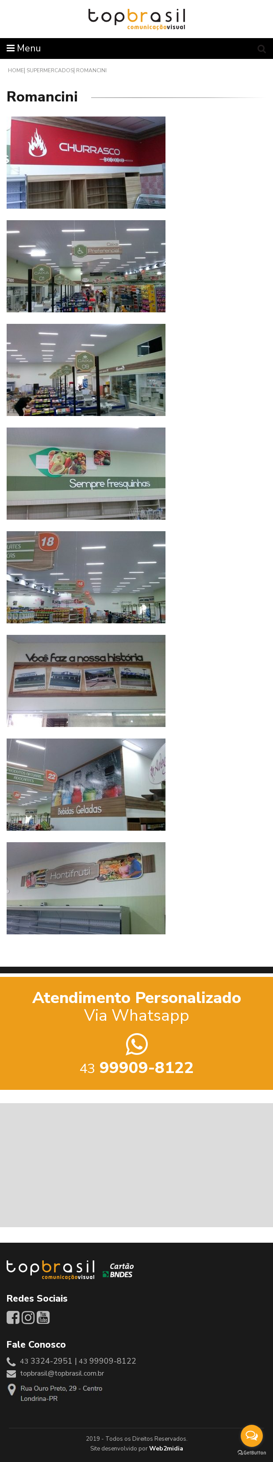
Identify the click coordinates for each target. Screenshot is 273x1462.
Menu (24, 48)
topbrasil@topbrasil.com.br (62, 1373)
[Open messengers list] (252, 1436)
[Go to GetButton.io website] (252, 1453)
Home (16, 70)
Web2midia (166, 1448)
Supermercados (50, 70)
